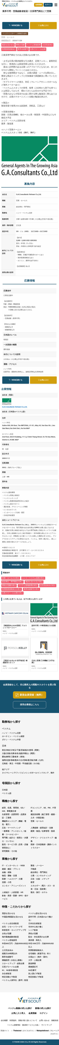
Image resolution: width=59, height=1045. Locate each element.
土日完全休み (7, 950)
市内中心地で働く (35, 927)
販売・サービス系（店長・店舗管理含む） (15, 846)
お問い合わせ (44, 1021)
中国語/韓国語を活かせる (12, 917)
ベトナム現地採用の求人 (28, 585)
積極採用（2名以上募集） (12, 960)
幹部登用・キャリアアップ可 (14, 930)
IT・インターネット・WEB (13, 866)
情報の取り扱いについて (27, 1021)
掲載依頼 (54, 1021)
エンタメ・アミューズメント (14, 886)
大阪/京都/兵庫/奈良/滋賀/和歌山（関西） (19, 754)
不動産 (33, 869)
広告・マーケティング (11, 828)
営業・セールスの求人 (10, 578)
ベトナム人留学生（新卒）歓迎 (15, 980)
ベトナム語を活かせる (37, 914)
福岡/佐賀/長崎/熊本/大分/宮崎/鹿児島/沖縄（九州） (23, 760)
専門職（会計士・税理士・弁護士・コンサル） (15, 839)
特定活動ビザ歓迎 (9, 977)
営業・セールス (37, 821)
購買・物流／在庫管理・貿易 (43, 831)
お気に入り (43, 25)
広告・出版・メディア (40, 879)
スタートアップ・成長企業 (13, 964)
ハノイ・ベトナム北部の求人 (33, 578)
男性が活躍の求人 (9, 585)
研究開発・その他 (9, 851)
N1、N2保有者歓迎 (10, 970)
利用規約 (13, 1021)
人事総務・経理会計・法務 (42, 828)
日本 (4, 746)
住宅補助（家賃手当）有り (39, 954)
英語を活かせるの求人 (34, 582)
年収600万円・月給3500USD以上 (15, 945)
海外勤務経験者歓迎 (10, 937)
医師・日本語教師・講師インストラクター (44, 846)
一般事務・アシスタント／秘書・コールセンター (14, 833)
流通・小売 (6, 882)
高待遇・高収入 (34, 940)
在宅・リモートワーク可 (12, 927)
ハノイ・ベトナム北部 (11, 733)
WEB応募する (15, 25)
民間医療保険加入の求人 (11, 589)
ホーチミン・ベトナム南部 (13, 736)
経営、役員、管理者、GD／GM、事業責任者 (13, 809)
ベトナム (6, 729)
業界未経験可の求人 (31, 589)
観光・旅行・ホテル (39, 892)
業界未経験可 (7, 957)
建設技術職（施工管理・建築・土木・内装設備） (44, 816)
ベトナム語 (6, 793)
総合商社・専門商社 (39, 872)
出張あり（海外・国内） (38, 957)
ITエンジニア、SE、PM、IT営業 (43, 809)
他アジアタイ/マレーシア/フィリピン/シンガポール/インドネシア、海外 (28, 771)
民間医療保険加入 (35, 950)
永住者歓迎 (6, 974)
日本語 (5, 790)
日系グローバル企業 (10, 967)
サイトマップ (46, 1025)
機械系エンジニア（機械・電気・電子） (14, 823)
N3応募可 (32, 970)
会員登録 (38, 5)
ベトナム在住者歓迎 (10, 924)
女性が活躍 (6, 934)
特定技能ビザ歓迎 (35, 977)
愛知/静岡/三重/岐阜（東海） (14, 757)
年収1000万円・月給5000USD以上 (41, 945)
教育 (32, 882)
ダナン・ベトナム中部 (11, 740)
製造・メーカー (37, 866)
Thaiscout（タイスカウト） (24, 1031)
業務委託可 (33, 967)
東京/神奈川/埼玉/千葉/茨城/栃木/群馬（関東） (21, 750)
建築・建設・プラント (11, 869)
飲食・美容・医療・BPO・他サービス (15, 897)
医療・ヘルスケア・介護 (12, 879)
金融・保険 (6, 872)
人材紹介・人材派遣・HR (12, 892)
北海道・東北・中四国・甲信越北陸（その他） (21, 764)
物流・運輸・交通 (9, 876)
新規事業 (32, 964)
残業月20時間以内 (9, 954)
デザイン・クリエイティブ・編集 (44, 839)
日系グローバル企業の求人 (12, 593)
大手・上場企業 (34, 960)
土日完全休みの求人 (48, 585)
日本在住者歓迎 (34, 924)
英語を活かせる (8, 914)
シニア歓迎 (33, 930)
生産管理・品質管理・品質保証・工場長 (14, 816)
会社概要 (4, 1021)
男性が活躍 (33, 934)
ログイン (48, 5)
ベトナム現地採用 (9, 940)
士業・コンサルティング (41, 876)
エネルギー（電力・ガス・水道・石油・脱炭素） (43, 887)
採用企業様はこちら (29, 705)
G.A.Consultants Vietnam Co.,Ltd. (14, 407)
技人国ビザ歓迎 (34, 974)
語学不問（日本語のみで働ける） (40, 918)
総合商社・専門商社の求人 (12, 582)
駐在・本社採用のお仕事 (38, 937)
